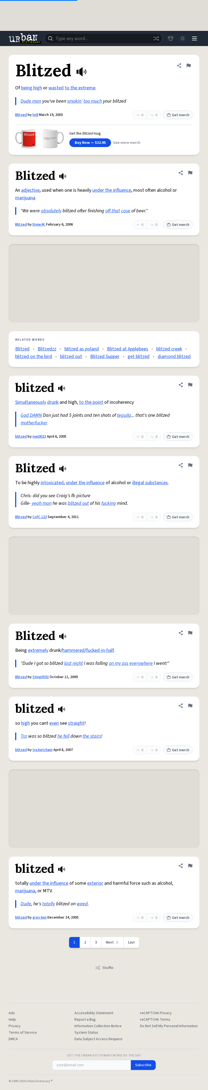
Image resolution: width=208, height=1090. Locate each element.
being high (31, 87)
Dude (26, 903)
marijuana (25, 197)
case (125, 210)
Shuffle (104, 968)
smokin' (74, 101)
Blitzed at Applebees (127, 349)
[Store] (171, 38)
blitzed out (71, 356)
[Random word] (156, 38)
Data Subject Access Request (98, 1039)
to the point (91, 402)
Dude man (31, 101)
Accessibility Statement (93, 1013)
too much (92, 101)
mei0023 (39, 436)
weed (82, 903)
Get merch (178, 115)
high (25, 723)
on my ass (118, 663)
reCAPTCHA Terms (155, 1019)
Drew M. (38, 224)
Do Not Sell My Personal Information (169, 1026)
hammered (73, 650)
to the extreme (80, 87)
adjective (30, 190)
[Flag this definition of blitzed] (190, 384)
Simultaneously (30, 402)
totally (48, 903)
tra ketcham (42, 750)
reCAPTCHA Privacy (156, 1013)
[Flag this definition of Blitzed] (188, 65)
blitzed (21, 436)
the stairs (92, 736)
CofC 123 (39, 517)
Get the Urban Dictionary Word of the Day (104, 1055)
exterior (95, 883)
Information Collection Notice (98, 1026)
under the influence (111, 190)
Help (12, 1019)
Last (131, 942)
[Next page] (113, 942)
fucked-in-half (100, 650)
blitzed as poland (81, 349)
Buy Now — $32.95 (90, 142)
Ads (12, 1013)
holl (35, 115)
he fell (63, 736)
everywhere (141, 663)
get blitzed (139, 356)
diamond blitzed (174, 356)
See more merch (126, 142)
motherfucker (34, 422)
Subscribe (143, 1065)
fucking (108, 503)
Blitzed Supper (104, 356)
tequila (124, 415)
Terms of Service (23, 1032)
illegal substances (150, 482)
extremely (38, 650)
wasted (56, 87)
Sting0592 (40, 677)
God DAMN (31, 415)
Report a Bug (85, 1019)
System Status (86, 1032)
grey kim (39, 917)
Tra (24, 736)
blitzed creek (169, 349)
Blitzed (21, 115)
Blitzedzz (47, 349)
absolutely (51, 210)
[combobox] (103, 38)
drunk (52, 402)
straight (76, 723)
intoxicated (52, 482)
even (54, 723)
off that (112, 210)
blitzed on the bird (33, 356)
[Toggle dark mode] (182, 38)
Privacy (15, 1026)
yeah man (41, 503)
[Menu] (194, 38)
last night (73, 663)
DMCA (13, 1039)
